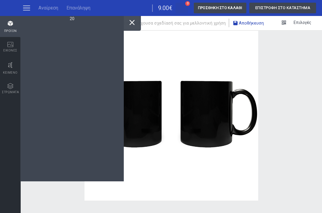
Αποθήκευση (248, 23)
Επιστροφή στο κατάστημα (282, 8)
